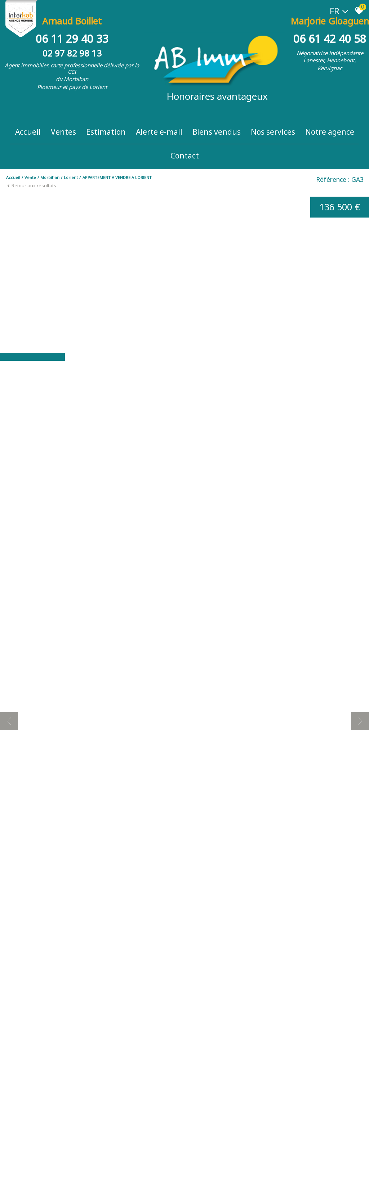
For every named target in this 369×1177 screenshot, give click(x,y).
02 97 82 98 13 (72, 53)
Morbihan (49, 177)
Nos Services (273, 132)
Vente (30, 177)
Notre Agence (329, 132)
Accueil (28, 132)
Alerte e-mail (159, 132)
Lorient (71, 177)
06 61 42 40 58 (329, 38)
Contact (184, 156)
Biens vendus (216, 132)
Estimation (106, 132)
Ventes (63, 132)
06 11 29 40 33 (72, 38)
